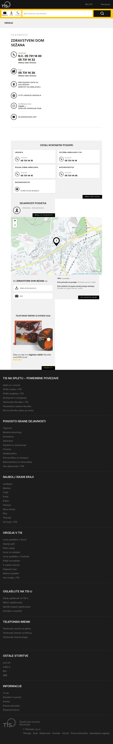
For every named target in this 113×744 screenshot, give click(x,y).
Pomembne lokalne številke (17, 406)
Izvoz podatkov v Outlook (16, 556)
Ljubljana (7, 484)
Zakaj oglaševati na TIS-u (15, 598)
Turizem (7, 449)
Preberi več (48, 368)
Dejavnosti (45, 733)
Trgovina (7, 428)
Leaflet (74, 274)
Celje (5, 492)
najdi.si (6, 666)
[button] (8, 4)
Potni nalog (9, 548)
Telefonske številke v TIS (15, 402)
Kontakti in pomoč (12, 697)
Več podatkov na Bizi (88, 297)
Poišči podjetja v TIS (13, 393)
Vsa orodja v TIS (11, 577)
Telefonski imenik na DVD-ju (17, 633)
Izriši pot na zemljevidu (29, 87)
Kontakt (56, 733)
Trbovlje (7, 517)
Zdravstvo (22, 34)
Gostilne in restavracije (14, 445)
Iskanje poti (9, 544)
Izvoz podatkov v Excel (14, 539)
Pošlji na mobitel (11, 560)
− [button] (15, 225)
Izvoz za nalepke (11, 552)
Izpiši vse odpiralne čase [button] (29, 108)
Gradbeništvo (10, 453)
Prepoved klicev (11, 710)
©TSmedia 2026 (95, 274)
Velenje (7, 505)
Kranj (5, 496)
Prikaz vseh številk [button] (27, 62)
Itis (12, 34)
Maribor (7, 488)
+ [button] (15, 221)
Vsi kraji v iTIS (10, 522)
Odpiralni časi (10, 569)
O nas (6, 693)
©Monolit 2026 (83, 274)
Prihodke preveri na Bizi (87, 282)
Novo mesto (9, 509)
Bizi (21, 296)
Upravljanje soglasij (99, 733)
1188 (5, 675)
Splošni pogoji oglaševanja (16, 606)
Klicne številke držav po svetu (18, 410)
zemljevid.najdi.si (28, 288)
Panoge (27, 733)
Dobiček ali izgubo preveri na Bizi (70, 288)
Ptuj (5, 513)
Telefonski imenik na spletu (17, 628)
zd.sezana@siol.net (27, 117)
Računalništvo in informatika (17, 462)
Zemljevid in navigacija (14, 397)
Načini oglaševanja (12, 602)
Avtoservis (8, 436)
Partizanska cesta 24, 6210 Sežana (28, 83)
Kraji (35, 733)
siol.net (6, 662)
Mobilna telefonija (12, 432)
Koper (6, 500)
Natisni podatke (11, 573)
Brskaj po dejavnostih (44, 215)
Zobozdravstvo (38, 208)
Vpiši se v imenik (11, 385)
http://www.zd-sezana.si (29, 95)
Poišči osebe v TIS (12, 389)
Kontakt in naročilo (12, 611)
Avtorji (6, 701)
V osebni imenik (11, 565)
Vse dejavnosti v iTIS (13, 466)
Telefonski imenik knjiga (15, 637)
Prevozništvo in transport (15, 457)
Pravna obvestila (11, 705)
